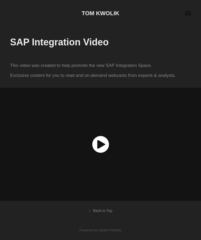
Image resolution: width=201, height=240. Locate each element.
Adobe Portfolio (109, 230)
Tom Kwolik (100, 13)
